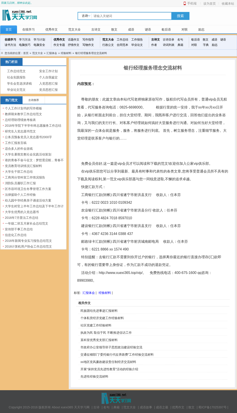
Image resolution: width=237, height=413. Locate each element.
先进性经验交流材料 (94, 376)
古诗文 (96, 29)
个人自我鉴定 (48, 77)
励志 (201, 29)
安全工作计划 (48, 71)
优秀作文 (51, 29)
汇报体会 (51, 53)
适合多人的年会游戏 (19, 148)
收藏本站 (228, 3)
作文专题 (59, 45)
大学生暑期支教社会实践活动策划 (28, 154)
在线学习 (28, 29)
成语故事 (146, 407)
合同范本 (122, 45)
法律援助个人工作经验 (20, 194)
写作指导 (88, 39)
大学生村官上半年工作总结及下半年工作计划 (34, 208)
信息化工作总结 (16, 235)
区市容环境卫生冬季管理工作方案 (28, 189)
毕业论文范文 (16, 89)
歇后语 (166, 29)
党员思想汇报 (48, 89)
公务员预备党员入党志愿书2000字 (28, 137)
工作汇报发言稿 (16, 143)
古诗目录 (168, 39)
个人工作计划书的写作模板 (23, 108)
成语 (131, 29)
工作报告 (137, 39)
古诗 (96, 407)
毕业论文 (137, 45)
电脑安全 (39, 45)
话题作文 (73, 39)
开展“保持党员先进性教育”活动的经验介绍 (109, 369)
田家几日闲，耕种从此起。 (17, 2)
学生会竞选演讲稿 (19, 83)
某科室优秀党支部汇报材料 (99, 340)
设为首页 (209, 3)
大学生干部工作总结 (19, 171)
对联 (185, 29)
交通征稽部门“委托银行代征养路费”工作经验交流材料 (117, 354)
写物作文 (88, 45)
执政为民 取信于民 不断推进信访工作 (106, 332)
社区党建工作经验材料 (95, 325)
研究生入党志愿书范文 (20, 131)
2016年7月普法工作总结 (21, 217)
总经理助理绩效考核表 (20, 120)
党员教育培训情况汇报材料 (23, 166)
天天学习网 (82, 407)
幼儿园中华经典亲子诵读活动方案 (28, 200)
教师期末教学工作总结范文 (23, 114)
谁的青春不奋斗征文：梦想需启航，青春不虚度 (34, 162)
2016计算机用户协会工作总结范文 (28, 246)
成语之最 (162, 407)
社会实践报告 (16, 77)
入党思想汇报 (48, 83)
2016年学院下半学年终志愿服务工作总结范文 (33, 128)
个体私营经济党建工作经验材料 (102, 318)
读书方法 (10, 45)
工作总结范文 (16, 71)
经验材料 (66, 53)
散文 (114, 29)
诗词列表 (168, 45)
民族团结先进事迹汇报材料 (99, 310)
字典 (206, 45)
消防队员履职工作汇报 (20, 183)
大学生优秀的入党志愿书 (22, 212)
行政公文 (108, 45)
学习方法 (25, 39)
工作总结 (122, 39)
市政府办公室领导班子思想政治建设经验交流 (111, 347)
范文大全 (74, 29)
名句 (180, 39)
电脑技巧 (25, 45)
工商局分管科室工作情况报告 (25, 177)
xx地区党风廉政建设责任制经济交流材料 (108, 362)
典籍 (180, 45)
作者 (154, 45)
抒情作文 (73, 45)
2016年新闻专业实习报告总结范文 (28, 240)
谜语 (148, 29)
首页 (9, 29)
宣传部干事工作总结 (19, 229)
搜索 (180, 16)
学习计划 (39, 39)
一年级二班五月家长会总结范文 (26, 223)
